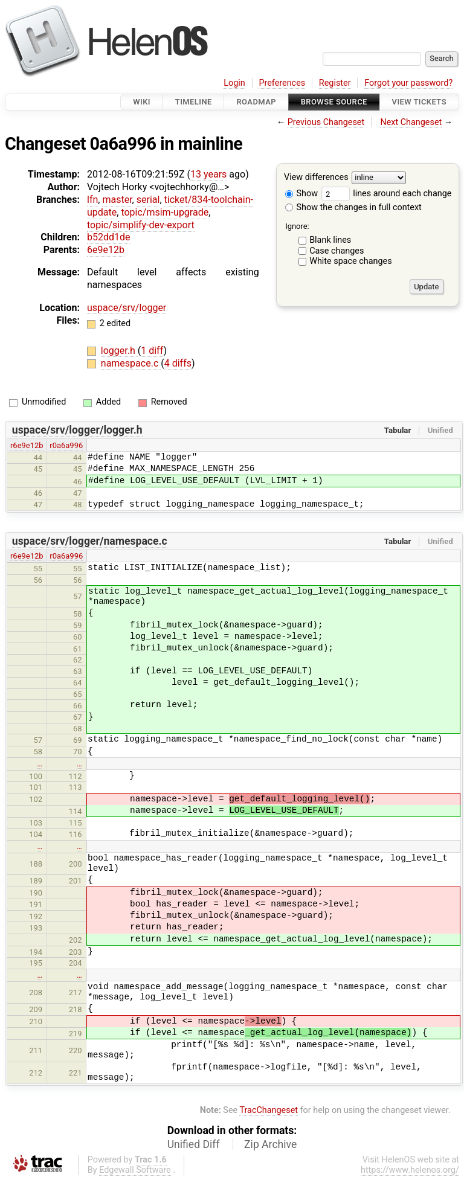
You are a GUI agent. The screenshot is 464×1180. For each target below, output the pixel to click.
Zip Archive (270, 1144)
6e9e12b (105, 249)
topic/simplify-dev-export (141, 225)
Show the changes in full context (353, 207)
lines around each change (386, 193)
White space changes (350, 261)
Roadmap (256, 101)
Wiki (141, 101)
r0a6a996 (66, 445)
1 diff (152, 350)
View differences (316, 178)
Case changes (336, 251)
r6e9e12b (27, 445)
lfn (92, 199)
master (117, 199)
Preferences (282, 83)
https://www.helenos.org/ (410, 1170)
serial (148, 199)
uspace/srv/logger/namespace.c (89, 541)
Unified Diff (193, 1144)
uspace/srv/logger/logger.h (77, 430)
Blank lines (330, 240)
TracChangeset (268, 1110)
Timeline (193, 101)
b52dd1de (108, 237)
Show (301, 193)
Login (234, 83)
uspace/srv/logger (126, 307)
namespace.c (131, 363)
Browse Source (334, 101)
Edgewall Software (135, 1170)
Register (335, 83)
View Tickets (419, 101)
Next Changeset (411, 122)
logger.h (119, 350)
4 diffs (178, 363)
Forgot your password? (408, 83)
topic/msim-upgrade (164, 212)
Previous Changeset (326, 122)
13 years (208, 174)
